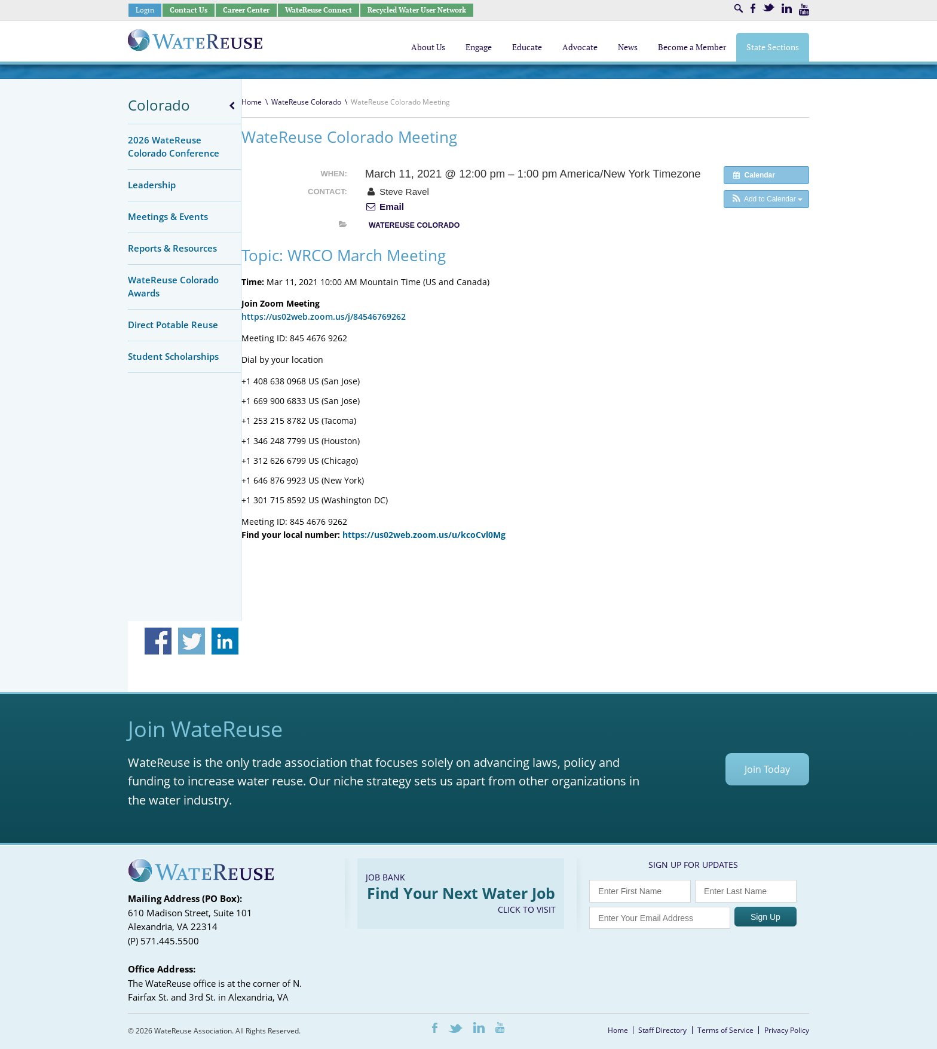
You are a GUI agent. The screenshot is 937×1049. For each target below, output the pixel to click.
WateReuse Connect (318, 9)
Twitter (768, 7)
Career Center (246, 9)
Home (251, 102)
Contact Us (188, 9)
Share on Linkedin (225, 641)
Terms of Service (725, 1030)
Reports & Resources (172, 248)
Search (738, 8)
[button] (766, 199)
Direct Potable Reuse (173, 325)
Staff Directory (662, 1030)
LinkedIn (787, 8)
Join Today (767, 769)
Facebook (753, 8)
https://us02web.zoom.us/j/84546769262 (323, 316)
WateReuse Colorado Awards (173, 286)
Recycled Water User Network (417, 9)
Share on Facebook (158, 641)
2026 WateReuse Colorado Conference (173, 146)
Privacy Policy (786, 1030)
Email (384, 206)
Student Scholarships (173, 356)
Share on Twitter (191, 641)
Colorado (159, 105)
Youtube (804, 10)
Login (145, 9)
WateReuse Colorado (306, 102)
